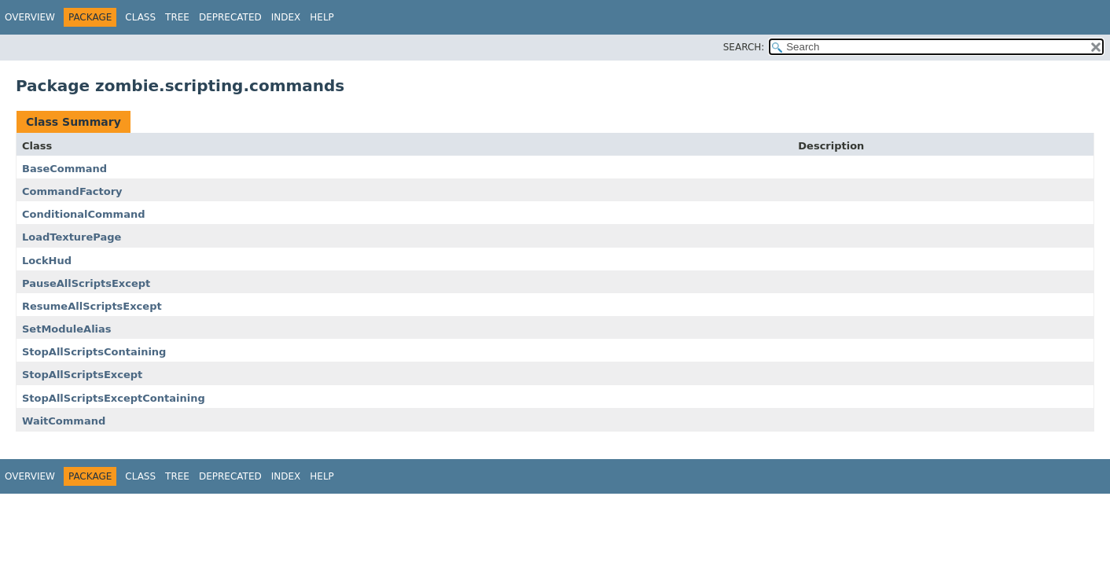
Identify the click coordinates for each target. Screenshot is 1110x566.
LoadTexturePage (71, 237)
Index (286, 17)
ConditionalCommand (83, 214)
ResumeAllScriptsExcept (92, 306)
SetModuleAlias (67, 329)
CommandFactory (72, 191)
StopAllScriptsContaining (94, 352)
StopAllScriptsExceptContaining (113, 398)
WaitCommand (63, 421)
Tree (177, 17)
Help (322, 17)
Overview (30, 17)
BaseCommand (64, 169)
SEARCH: (744, 47)
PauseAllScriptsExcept (86, 283)
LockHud (47, 260)
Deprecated (230, 17)
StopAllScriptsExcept (82, 374)
